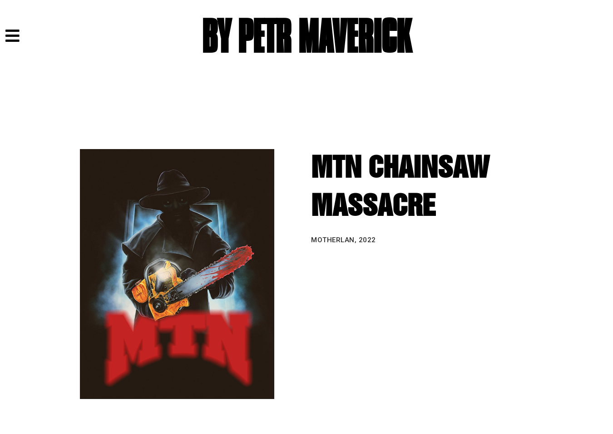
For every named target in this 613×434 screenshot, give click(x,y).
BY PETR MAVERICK (306, 37)
